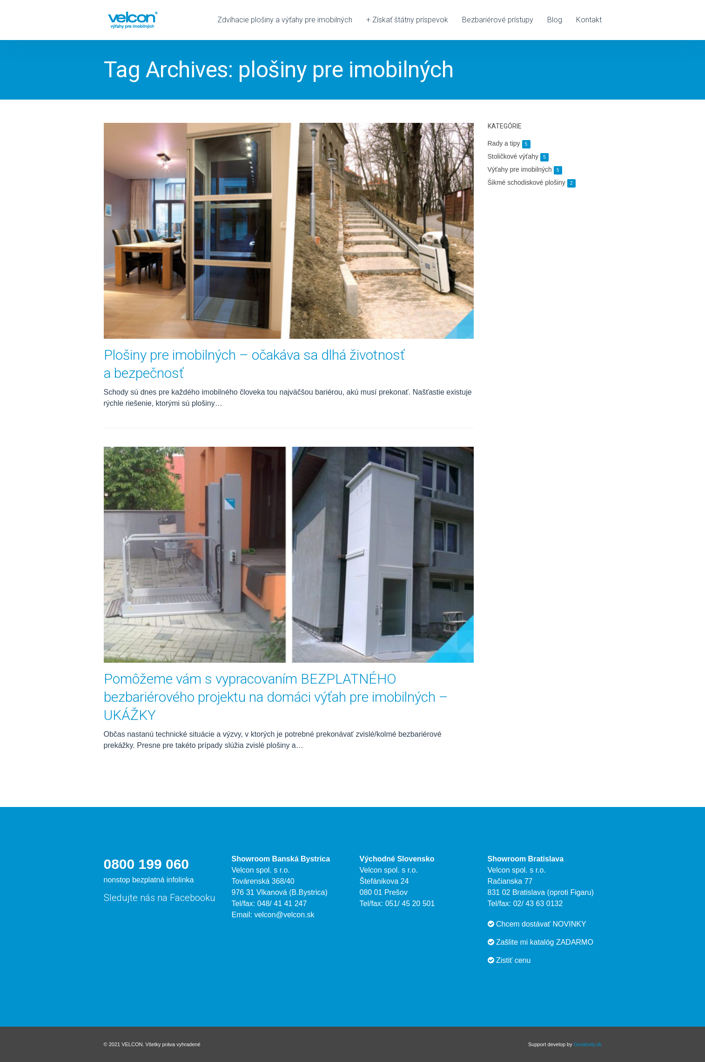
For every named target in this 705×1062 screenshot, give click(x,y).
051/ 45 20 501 (410, 903)
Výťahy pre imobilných (525, 169)
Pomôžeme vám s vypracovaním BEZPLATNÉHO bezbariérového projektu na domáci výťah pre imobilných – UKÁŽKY (276, 697)
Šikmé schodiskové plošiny (532, 182)
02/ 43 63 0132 (538, 903)
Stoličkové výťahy (518, 156)
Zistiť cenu (509, 960)
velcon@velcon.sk (284, 915)
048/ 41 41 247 (282, 903)
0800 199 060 (146, 864)
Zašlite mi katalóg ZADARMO (540, 942)
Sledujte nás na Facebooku (159, 897)
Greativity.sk (588, 1044)
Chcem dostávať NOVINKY (537, 924)
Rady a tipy (509, 143)
